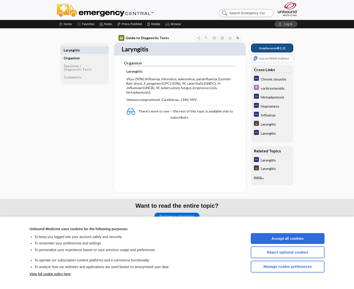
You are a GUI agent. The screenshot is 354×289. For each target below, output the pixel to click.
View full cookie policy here (50, 274)
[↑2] (272, 48)
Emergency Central (118, 9)
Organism (72, 50)
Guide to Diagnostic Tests (143, 38)
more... (259, 177)
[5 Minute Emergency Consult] (272, 123)
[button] (173, 24)
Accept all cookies (288, 238)
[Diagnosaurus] (272, 78)
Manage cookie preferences (288, 266)
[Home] (65, 24)
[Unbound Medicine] (288, 9)
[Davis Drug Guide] (272, 88)
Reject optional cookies (287, 252)
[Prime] (129, 24)
